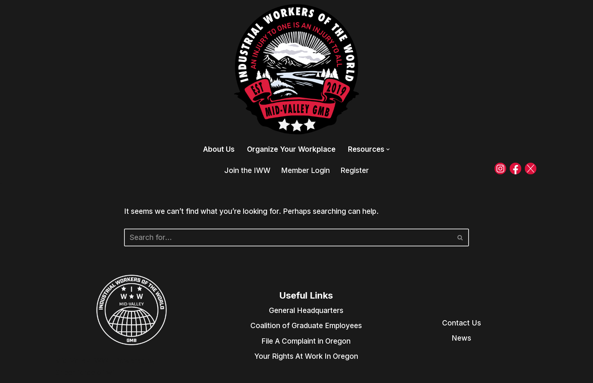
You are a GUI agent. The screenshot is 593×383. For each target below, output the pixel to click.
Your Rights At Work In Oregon (306, 356)
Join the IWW (247, 170)
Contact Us (461, 323)
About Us (218, 149)
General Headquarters (306, 310)
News (461, 338)
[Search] (288, 237)
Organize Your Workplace (291, 149)
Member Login (305, 170)
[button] (388, 149)
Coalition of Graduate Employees (306, 325)
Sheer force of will (86, 372)
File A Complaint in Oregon (306, 341)
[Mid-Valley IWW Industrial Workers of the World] (296, 69)
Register (354, 170)
